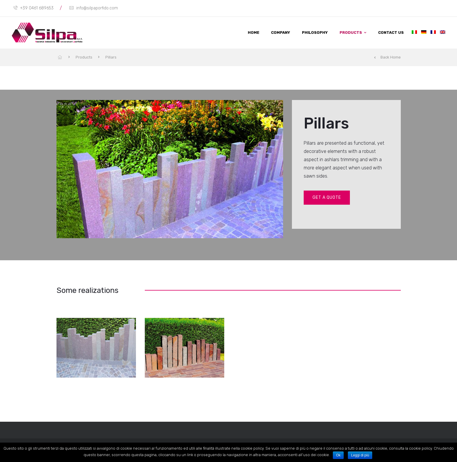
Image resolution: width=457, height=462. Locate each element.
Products (351, 32)
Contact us (391, 32)
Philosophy (315, 32)
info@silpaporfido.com (93, 8)
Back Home (387, 57)
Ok (338, 455)
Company (280, 32)
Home (253, 32)
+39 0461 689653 (33, 8)
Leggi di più (360, 455)
